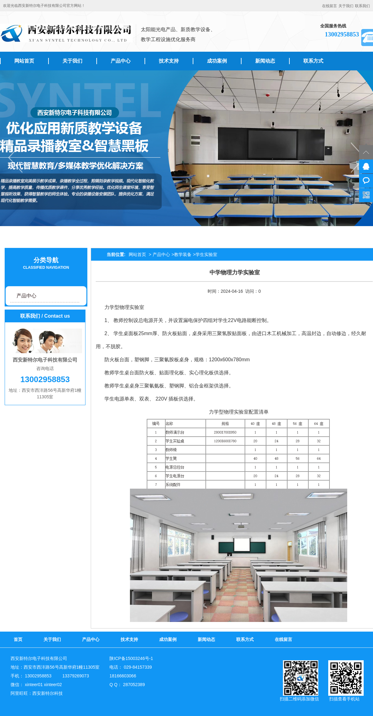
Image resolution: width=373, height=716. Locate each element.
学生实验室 (206, 254)
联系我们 (362, 6)
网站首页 (24, 61)
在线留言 (329, 6)
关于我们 (345, 6)
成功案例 (217, 61)
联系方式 (313, 61)
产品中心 (121, 61)
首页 (18, 639)
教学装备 (182, 254)
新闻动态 (265, 61)
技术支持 (169, 61)
